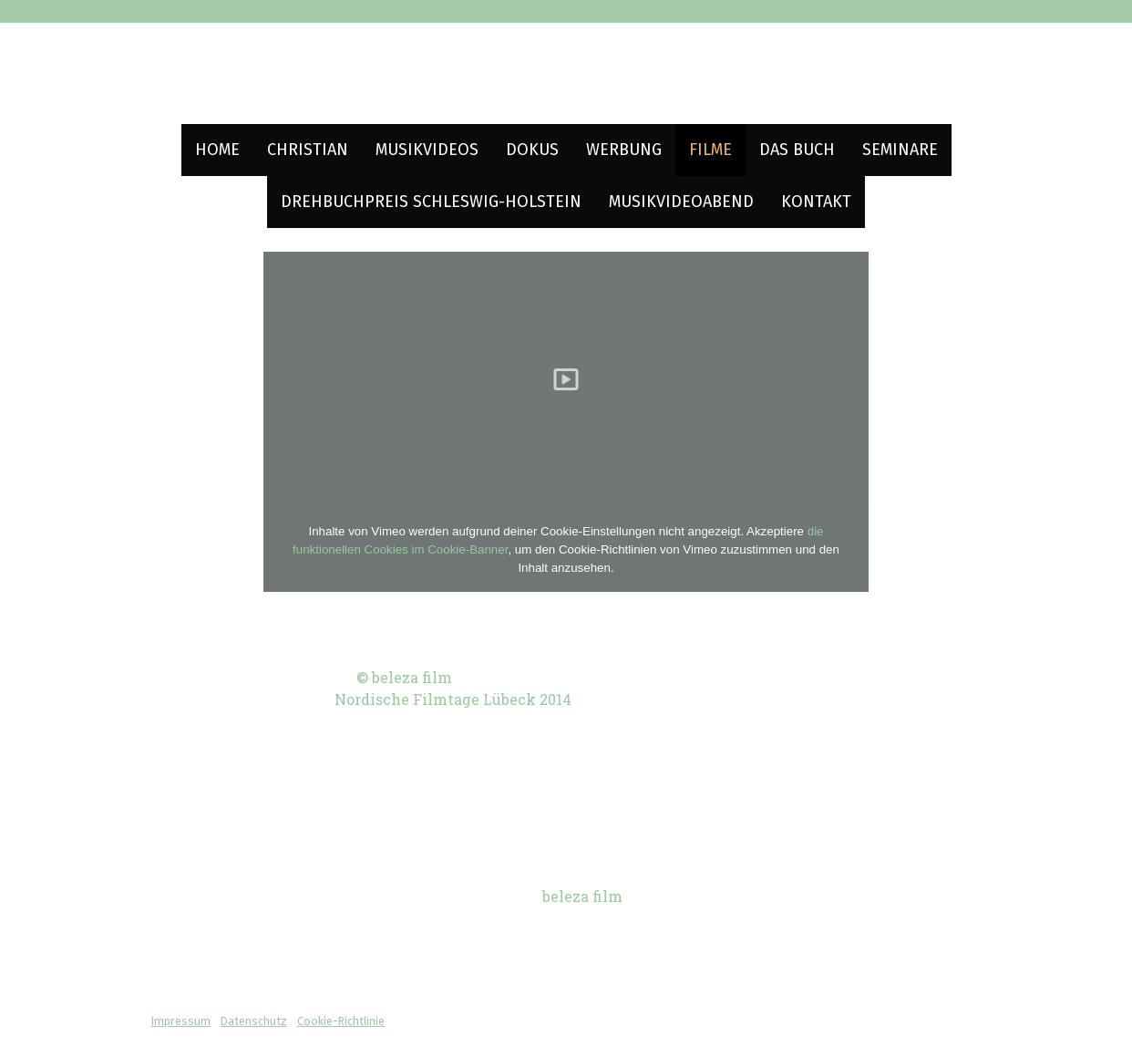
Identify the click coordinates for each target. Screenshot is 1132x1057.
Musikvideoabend (681, 202)
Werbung (624, 150)
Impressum (181, 1021)
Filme (710, 150)
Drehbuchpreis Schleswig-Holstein (431, 202)
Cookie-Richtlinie (341, 1021)
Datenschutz (254, 1021)
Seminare (900, 150)
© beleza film (404, 677)
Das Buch (797, 150)
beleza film (582, 896)
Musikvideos (427, 150)
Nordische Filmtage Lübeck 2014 (452, 699)
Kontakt (816, 202)
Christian (307, 150)
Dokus (532, 150)
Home (217, 150)
